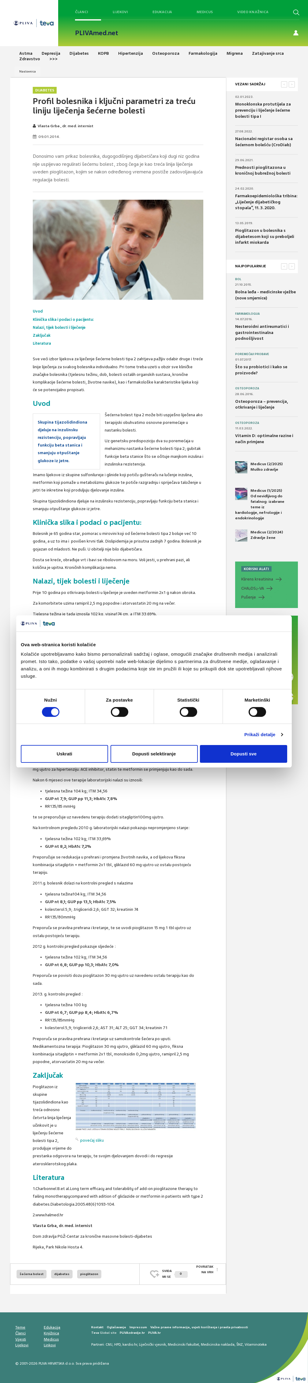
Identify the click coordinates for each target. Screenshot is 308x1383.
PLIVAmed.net (96, 33)
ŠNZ (239, 1343)
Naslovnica (27, 71)
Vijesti (20, 1337)
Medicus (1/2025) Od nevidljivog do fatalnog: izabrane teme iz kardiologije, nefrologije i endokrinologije (259, 504)
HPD (117, 1343)
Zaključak (42, 334)
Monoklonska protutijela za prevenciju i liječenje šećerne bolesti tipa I (263, 110)
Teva (95, 1331)
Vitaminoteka (256, 1343)
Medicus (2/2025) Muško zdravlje (259, 467)
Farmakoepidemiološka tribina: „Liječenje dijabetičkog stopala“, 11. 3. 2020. (266, 201)
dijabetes (61, 1272)
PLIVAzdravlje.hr (132, 1331)
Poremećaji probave (252, 354)
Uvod (38, 311)
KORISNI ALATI (256, 569)
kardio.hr (129, 1343)
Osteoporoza (247, 388)
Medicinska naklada (218, 1343)
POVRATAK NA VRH (204, 1272)
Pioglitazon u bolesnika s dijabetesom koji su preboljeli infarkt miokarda (264, 236)
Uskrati (64, 753)
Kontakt (97, 1326)
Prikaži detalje (260, 734)
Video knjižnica (253, 12)
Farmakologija (247, 314)
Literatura (43, 342)
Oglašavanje (116, 1326)
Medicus (205, 12)
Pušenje (248, 597)
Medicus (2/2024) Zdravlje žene (259, 535)
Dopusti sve (244, 753)
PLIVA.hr (154, 1331)
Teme (20, 1325)
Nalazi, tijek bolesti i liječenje (62, 326)
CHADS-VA (252, 588)
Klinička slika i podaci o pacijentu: (66, 319)
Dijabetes (44, 90)
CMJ (109, 1343)
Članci (81, 12)
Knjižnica (51, 1331)
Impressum (138, 1326)
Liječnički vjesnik (152, 1343)
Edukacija (162, 12)
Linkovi (50, 1343)
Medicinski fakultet (183, 1343)
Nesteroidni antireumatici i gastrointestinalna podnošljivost (262, 332)
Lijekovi (120, 12)
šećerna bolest (31, 1272)
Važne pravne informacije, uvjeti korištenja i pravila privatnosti (199, 1326)
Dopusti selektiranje (154, 753)
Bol (238, 279)
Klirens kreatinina (257, 579)
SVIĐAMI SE (175, 1272)
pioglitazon (89, 1272)
